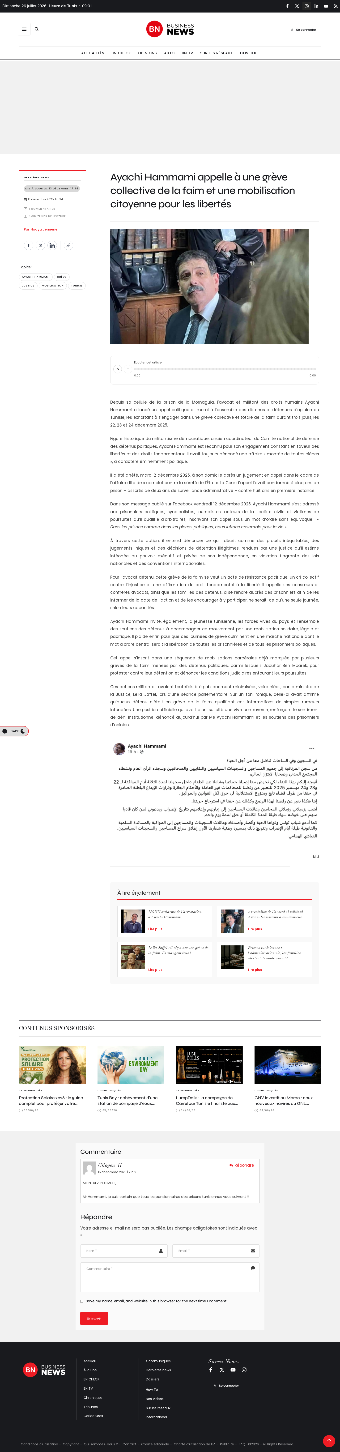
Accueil (90, 1361)
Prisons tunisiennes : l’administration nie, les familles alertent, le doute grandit (274, 953)
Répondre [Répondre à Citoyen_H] (241, 1165)
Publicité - (228, 1444)
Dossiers (152, 1379)
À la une (90, 1370)
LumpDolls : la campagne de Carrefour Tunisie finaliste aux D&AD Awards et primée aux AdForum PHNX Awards (205, 1106)
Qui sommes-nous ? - (102, 1444)
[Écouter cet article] (117, 369)
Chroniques (93, 1397)
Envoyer (94, 1318)
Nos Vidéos (155, 1398)
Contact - (131, 1444)
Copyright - (72, 1444)
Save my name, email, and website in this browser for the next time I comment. (156, 1301)
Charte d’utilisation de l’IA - (196, 1444)
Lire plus (155, 929)
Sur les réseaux (158, 1408)
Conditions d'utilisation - (41, 1444)
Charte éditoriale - (156, 1444)
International (156, 1417)
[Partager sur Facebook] (28, 245)
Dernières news (158, 1370)
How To (152, 1389)
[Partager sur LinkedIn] (52, 245)
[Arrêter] (128, 369)
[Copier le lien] (68, 245)
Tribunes (91, 1407)
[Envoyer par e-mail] (40, 245)
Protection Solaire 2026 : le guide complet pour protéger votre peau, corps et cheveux (51, 1103)
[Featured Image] (52, 1065)
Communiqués (158, 1361)
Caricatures (93, 1416)
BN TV (88, 1388)
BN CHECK (91, 1379)
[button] (24, 29)
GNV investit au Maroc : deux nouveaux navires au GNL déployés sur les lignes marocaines (284, 1106)
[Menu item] (92, 53)
